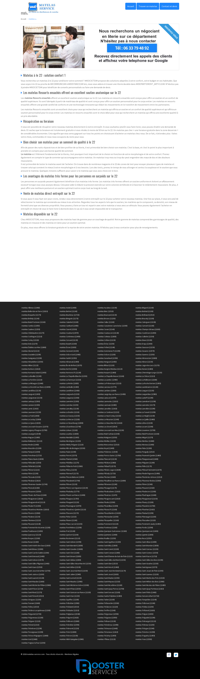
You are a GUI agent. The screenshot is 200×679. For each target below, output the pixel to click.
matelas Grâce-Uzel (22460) (70, 354)
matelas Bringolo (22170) (69, 318)
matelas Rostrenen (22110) (70, 538)
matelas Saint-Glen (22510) (108, 563)
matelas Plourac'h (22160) (107, 509)
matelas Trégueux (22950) (107, 617)
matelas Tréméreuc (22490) (108, 625)
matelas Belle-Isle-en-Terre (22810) (35, 311)
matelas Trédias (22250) (145, 607)
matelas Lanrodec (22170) (145, 405)
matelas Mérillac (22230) (107, 441)
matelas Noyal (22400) (106, 448)
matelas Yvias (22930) (144, 639)
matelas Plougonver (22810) (32, 498)
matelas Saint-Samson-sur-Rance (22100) (75, 592)
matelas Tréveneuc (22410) (108, 632)
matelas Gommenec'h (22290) (109, 351)
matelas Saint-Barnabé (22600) (71, 545)
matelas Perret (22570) (68, 455)
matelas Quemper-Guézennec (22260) (112, 531)
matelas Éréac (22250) (106, 343)
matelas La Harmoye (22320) (70, 380)
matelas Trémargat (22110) (146, 621)
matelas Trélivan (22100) (107, 621)
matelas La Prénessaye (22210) (109, 383)
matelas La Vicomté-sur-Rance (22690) (36, 387)
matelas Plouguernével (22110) (33, 502)
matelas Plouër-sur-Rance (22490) (72, 495)
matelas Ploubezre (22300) (146, 491)
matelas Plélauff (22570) (107, 466)
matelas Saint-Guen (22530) (32, 567)
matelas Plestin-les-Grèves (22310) (149, 477)
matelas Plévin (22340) (144, 484)
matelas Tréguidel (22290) (145, 617)
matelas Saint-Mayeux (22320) (109, 581)
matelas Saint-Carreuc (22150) (147, 549)
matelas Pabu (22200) (144, 448)
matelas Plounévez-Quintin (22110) (73, 509)
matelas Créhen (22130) (106, 340)
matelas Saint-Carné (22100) (108, 549)
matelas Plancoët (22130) (107, 459)
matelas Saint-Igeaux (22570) (146, 567)
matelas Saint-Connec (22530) (147, 552)
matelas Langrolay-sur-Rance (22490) (112, 394)
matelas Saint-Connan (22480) (109, 552)
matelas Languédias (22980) (146, 394)
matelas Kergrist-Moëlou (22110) (110, 369)
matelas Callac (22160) (106, 322)
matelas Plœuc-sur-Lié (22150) (71, 524)
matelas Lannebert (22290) (146, 401)
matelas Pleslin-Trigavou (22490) (148, 473)
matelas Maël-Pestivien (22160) (147, 434)
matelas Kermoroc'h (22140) (70, 372)
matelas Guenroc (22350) (145, 354)
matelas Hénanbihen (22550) (32, 361)
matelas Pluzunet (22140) (31, 524)
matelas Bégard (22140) (145, 307)
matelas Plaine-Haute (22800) (32, 459)
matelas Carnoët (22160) (145, 325)
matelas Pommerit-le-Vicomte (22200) (36, 527)
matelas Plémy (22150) (68, 470)
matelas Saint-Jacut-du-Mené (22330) (74, 571)
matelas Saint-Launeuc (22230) (147, 574)
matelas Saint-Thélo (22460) (146, 592)
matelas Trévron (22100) (69, 635)
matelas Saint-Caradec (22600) (71, 549)
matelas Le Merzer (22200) (70, 419)
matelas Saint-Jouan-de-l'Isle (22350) (149, 571)
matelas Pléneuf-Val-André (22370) (149, 470)
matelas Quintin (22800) (144, 534)
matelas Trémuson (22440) (108, 628)
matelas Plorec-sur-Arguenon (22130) (74, 488)
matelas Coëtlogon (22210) (32, 336)
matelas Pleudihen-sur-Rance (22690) (112, 480)
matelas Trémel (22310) (30, 625)
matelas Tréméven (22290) (32, 628)
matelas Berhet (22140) (68, 311)
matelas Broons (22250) (106, 318)
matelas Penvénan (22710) (32, 455)
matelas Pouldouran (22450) (32, 531)
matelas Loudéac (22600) (69, 434)
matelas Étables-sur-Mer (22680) (34, 347)
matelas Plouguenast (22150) (147, 498)
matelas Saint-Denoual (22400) (33, 556)
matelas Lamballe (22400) (69, 387)
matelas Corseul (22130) (69, 340)
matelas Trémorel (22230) (69, 628)
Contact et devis (169, 6)
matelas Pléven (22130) (68, 484)
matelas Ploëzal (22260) (31, 488)
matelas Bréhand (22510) (145, 315)
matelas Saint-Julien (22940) (70, 574)
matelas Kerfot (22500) (68, 369)
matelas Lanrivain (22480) (107, 405)
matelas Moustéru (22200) (31, 448)
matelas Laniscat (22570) (107, 398)
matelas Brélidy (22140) (30, 318)
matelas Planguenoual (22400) (147, 459)
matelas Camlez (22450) (31, 325)
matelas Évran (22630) (68, 347)
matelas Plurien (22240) (68, 520)
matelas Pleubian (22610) (31, 480)
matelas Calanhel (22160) (69, 322)
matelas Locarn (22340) (144, 426)
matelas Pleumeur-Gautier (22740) (34, 484)
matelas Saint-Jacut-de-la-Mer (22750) (36, 571)
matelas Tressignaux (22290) (32, 632)
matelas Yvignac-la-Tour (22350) (33, 643)
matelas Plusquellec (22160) (108, 520)
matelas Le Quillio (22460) (145, 419)
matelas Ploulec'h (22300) (31, 506)
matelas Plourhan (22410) (145, 509)
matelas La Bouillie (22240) (31, 376)
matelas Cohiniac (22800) (107, 336)
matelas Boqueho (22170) (31, 315)
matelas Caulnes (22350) (31, 329)
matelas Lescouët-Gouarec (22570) (35, 426)
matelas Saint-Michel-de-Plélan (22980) (36, 585)
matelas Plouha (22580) (106, 502)
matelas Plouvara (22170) (69, 513)
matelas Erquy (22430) (144, 343)
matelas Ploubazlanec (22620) (109, 491)
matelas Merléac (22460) (145, 441)
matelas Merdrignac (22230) (70, 441)
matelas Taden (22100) (106, 599)
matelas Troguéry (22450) (145, 635)
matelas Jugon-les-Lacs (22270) (147, 365)
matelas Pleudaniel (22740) (70, 480)
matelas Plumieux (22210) (31, 520)
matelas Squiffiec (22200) (69, 599)
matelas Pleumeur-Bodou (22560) (148, 480)
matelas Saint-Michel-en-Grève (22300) (74, 585)
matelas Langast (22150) (145, 390)
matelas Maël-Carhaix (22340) (108, 434)
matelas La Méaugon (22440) (32, 383)
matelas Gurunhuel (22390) (108, 358)
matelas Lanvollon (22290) (145, 408)
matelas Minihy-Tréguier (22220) (71, 444)
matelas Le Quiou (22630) (31, 423)
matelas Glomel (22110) (30, 351)
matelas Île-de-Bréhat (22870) (71, 365)
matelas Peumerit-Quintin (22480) (148, 455)
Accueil (130, 6)
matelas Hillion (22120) (30, 365)
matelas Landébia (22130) (31, 390)
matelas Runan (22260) (30, 542)
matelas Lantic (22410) (30, 408)
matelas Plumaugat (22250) (146, 516)
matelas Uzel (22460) (29, 639)
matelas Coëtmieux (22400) (70, 336)
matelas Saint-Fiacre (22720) (146, 556)
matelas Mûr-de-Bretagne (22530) (72, 448)
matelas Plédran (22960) (107, 462)
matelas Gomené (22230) (69, 351)
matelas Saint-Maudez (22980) (71, 581)
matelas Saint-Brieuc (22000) (32, 549)
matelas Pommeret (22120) (108, 524)
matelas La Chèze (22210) (145, 376)
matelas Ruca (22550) (144, 538)
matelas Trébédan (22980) (69, 603)
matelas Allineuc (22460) (31, 307)
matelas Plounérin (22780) (145, 506)
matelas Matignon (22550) (107, 437)
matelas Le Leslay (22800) (31, 419)
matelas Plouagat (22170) (107, 488)
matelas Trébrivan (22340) (145, 603)
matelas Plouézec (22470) (107, 495)
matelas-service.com (36, 654)
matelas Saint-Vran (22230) (70, 596)
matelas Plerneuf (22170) (69, 473)
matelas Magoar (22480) (31, 437)
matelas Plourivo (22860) (31, 513)
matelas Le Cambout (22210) (108, 412)
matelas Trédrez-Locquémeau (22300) (36, 610)
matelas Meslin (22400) (30, 444)
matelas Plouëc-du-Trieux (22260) (34, 495)
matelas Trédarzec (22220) (108, 607)
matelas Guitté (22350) (68, 358)
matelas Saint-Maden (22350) (108, 578)
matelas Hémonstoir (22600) (146, 358)
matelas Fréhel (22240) (106, 347)
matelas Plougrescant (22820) (109, 498)
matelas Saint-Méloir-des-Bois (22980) (150, 581)
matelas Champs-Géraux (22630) (148, 329)
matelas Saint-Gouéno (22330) (147, 563)
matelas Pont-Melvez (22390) (71, 527)
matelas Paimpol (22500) (31, 452)
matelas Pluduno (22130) (31, 516)
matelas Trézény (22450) (107, 635)
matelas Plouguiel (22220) (69, 502)
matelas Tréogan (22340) (145, 628)
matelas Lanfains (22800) (107, 390)
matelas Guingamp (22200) (32, 358)
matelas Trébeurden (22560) (108, 603)
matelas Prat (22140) (67, 531)
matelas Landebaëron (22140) (147, 387)
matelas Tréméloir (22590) (69, 625)
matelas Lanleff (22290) (144, 398)
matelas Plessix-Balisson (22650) (72, 477)
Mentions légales (72, 654)
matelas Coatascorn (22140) (108, 333)
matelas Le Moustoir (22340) (108, 419)
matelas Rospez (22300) (31, 538)
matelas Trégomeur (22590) (108, 614)
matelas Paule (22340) (68, 452)
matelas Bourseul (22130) (107, 315)
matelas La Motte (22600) (69, 383)
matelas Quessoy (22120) (31, 534)
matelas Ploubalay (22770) (69, 491)
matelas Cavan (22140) (106, 329)
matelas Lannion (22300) (31, 405)
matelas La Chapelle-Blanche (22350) (73, 376)
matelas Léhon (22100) (144, 423)
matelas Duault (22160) (68, 343)
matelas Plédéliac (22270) (69, 462)
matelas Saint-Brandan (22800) (147, 545)
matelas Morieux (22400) (145, 444)
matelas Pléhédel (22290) (31, 466)
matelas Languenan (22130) (32, 398)
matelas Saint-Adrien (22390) (70, 542)
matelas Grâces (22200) (106, 354)
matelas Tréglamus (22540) (70, 614)
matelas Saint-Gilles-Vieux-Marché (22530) (75, 563)
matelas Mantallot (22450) (69, 437)
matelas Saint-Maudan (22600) (33, 581)
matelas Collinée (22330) (145, 336)
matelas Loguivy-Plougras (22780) (34, 430)
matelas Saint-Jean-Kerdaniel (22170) (112, 571)
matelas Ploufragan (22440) (146, 495)
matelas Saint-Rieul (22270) (32, 592)
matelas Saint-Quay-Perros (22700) (111, 589)
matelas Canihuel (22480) (69, 325)
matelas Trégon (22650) (144, 614)
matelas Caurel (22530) (68, 329)
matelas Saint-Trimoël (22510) (33, 596)
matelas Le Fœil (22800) (30, 416)
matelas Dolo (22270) (29, 343)
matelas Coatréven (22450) (146, 333)
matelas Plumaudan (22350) (108, 516)
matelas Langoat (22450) (31, 394)
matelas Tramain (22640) (31, 603)
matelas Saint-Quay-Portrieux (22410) (150, 589)
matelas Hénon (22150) (144, 361)
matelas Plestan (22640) (107, 477)
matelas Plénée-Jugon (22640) (109, 470)
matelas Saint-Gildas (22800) (70, 560)
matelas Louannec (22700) (145, 430)
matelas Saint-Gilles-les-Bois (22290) (149, 560)
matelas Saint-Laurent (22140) (33, 578)
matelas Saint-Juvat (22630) (108, 574)
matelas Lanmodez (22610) (108, 401)
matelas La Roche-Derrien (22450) (148, 383)
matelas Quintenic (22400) (107, 534)
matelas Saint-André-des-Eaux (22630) (36, 545)
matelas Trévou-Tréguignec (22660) (35, 635)
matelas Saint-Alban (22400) (146, 542)
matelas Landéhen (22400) (69, 390)
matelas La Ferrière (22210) (32, 380)
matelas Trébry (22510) (30, 607)
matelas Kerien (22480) (144, 369)
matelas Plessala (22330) (31, 477)
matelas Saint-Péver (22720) (32, 589)
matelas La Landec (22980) (108, 380)
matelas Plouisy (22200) (144, 502)
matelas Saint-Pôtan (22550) (70, 589)
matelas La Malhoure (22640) (146, 380)
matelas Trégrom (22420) (69, 617)
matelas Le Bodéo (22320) (69, 412)
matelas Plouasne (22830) (31, 491)
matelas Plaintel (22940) (69, 459)
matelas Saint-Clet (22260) (69, 552)
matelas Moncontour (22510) (108, 444)
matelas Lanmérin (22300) (69, 401)
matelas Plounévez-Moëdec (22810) (35, 509)
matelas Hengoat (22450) (107, 361)
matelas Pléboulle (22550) (31, 462)
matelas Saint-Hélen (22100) (70, 567)
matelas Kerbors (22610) (31, 369)
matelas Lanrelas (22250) (69, 405)
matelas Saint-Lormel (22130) (71, 578)
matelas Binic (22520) (105, 311)
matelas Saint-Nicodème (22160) (110, 585)
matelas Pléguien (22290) (145, 462)
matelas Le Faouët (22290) (146, 412)
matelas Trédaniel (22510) (69, 607)
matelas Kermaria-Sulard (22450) (34, 372)
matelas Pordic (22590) (144, 527)
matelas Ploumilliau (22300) (108, 506)
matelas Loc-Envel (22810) (107, 426)
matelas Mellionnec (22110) (32, 441)
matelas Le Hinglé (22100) (145, 416)
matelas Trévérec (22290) (145, 632)
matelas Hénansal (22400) (69, 361)
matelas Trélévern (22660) (69, 621)
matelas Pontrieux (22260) (107, 527)
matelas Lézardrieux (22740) (70, 426)
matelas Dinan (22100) (144, 340)
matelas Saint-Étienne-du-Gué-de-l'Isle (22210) (115, 556)
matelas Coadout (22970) (69, 333)
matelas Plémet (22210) (30, 470)
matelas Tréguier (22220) (31, 621)
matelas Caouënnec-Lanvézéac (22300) (112, 325)
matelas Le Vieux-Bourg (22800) (71, 423)
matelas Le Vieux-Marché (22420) (110, 423)
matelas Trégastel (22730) (31, 614)
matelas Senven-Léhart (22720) (147, 596)
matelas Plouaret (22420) (145, 488)
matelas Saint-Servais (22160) (109, 592)
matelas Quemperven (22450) (147, 531)
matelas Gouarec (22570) (145, 351)
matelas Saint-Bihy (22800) (107, 545)
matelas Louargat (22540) (31, 434)
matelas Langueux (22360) (69, 398)
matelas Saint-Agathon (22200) (109, 542)
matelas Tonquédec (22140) (146, 599)
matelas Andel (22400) (68, 307)
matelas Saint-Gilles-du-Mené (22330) (112, 560)
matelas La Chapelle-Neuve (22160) (111, 376)
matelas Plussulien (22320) (146, 520)
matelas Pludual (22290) (144, 513)
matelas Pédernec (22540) (108, 452)
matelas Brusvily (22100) (145, 318)
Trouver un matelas (148, 6)
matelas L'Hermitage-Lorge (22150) (149, 372)
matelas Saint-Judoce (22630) (33, 574)
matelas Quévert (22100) (69, 534)
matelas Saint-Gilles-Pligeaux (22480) (35, 563)
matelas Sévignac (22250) (31, 599)
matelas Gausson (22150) (145, 347)
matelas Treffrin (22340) (106, 610)
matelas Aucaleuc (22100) (107, 307)
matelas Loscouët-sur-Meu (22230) (111, 430)
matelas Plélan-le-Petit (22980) (71, 466)
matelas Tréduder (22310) (69, 610)
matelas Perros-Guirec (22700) (109, 455)
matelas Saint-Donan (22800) (70, 556)
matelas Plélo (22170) (144, 466)
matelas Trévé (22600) (68, 632)
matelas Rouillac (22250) (107, 538)
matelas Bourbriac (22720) (69, 315)
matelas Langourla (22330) (69, 394)
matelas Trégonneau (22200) (32, 617)
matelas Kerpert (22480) (107, 372)
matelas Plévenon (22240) (107, 484)
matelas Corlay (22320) (30, 340)
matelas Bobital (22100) (144, 311)
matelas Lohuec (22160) (69, 430)
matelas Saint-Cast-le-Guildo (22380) (35, 552)
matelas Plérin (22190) (30, 473)
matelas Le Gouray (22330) (70, 416)
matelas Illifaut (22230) (106, 365)
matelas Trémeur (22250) (145, 625)
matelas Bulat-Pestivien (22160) (33, 322)
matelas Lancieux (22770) (107, 387)
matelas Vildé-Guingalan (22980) (72, 639)
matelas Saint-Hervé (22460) (108, 567)
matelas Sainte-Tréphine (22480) (110, 596)
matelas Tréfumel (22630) (145, 610)
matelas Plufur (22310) (68, 516)
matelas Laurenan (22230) (31, 412)
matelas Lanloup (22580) (31, 401)
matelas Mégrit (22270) (144, 437)
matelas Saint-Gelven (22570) (33, 560)
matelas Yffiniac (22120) (106, 639)
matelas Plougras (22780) (69, 498)
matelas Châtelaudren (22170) (33, 333)
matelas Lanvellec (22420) (107, 408)
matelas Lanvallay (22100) (69, 408)
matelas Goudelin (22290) (31, 354)
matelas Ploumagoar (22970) (70, 506)
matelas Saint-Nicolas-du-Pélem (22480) (151, 585)
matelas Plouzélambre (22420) (109, 513)
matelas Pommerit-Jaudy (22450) (148, 524)
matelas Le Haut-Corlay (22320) (109, 416)
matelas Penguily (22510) (145, 452)
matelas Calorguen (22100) (146, 322)
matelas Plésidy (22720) (107, 473)
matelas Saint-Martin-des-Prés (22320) (150, 578)
